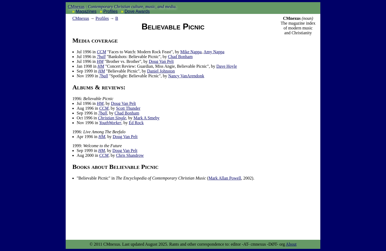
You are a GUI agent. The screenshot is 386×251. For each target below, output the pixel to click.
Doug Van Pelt (161, 61)
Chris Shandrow (130, 155)
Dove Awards (137, 11)
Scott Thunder (128, 108)
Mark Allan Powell (225, 178)
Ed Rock (136, 122)
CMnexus (76, 6)
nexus (80, 18)
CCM (101, 52)
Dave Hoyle (226, 66)
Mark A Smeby (146, 118)
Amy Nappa (213, 52)
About (291, 244)
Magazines (86, 11)
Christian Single (112, 118)
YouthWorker (110, 122)
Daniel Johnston (161, 71)
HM (100, 61)
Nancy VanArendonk (186, 76)
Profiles (110, 11)
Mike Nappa (191, 52)
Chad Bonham (180, 56)
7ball (101, 56)
